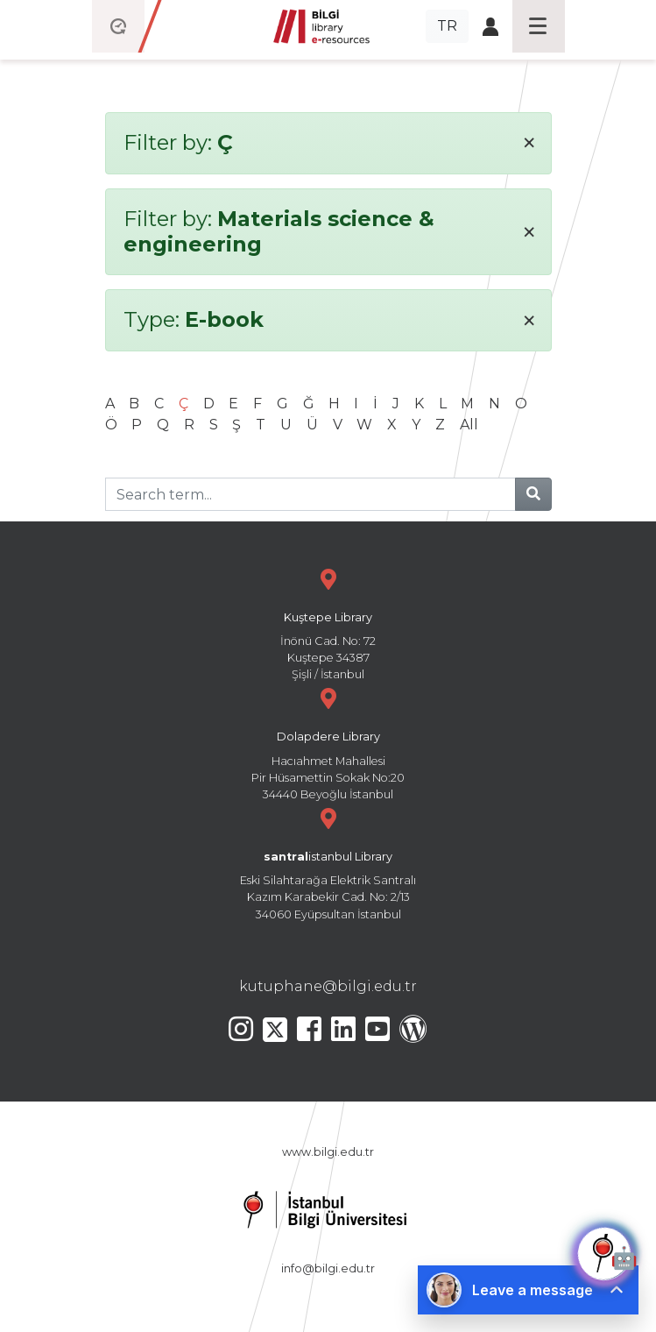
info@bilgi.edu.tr (328, 1268)
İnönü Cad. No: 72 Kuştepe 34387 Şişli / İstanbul (328, 622)
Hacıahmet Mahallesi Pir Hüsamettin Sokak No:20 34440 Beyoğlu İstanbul (328, 742)
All (469, 424)
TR (447, 26)
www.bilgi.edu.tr (328, 1151)
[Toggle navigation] (538, 26)
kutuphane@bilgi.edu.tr (328, 986)
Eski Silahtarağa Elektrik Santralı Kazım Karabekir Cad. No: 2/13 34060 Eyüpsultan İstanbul (328, 862)
